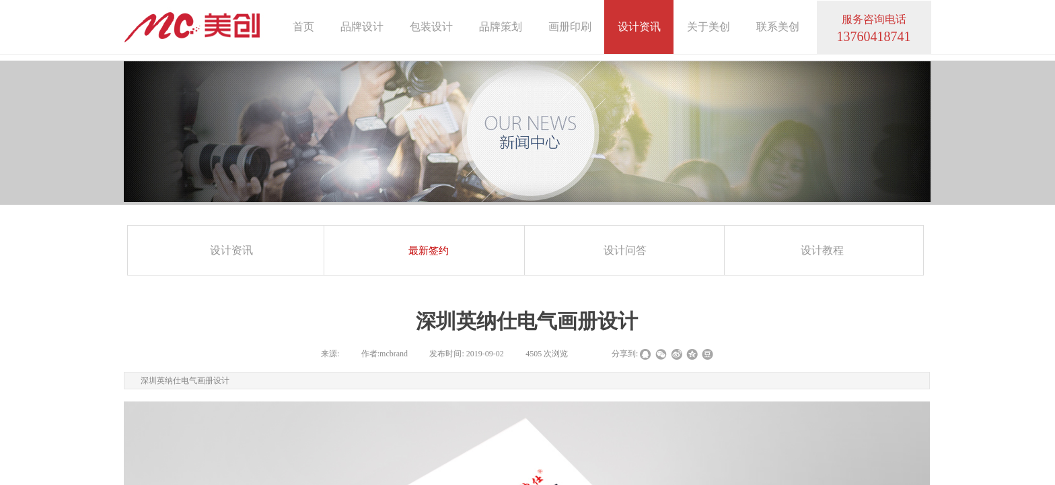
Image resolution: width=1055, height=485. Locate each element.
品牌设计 (362, 26)
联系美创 (777, 26)
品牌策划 (500, 26)
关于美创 (708, 26)
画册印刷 (569, 26)
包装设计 (431, 26)
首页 (303, 26)
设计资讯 (639, 26)
